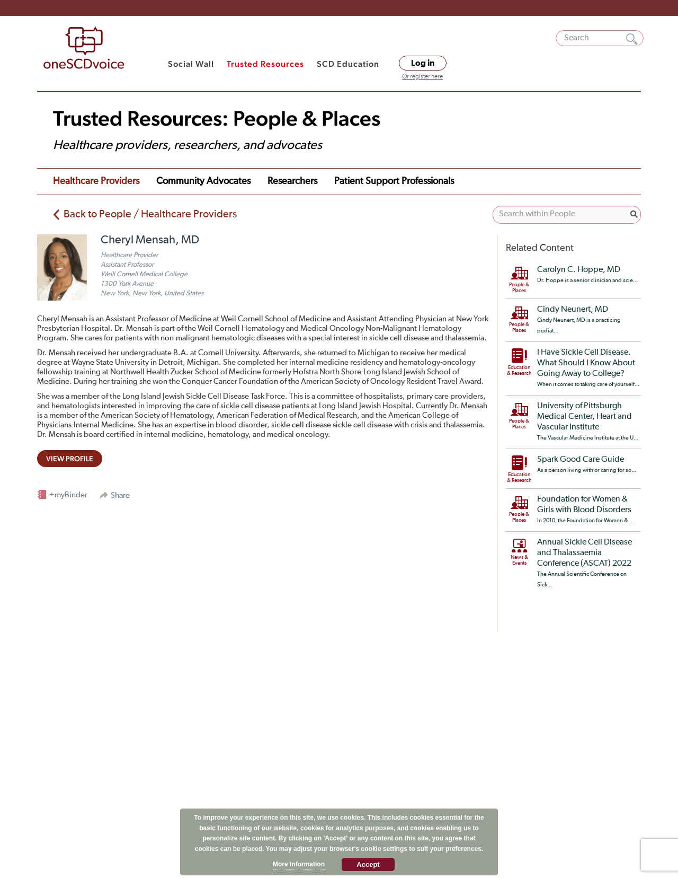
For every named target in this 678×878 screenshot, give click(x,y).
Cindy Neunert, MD (572, 309)
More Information (299, 864)
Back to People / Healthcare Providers (150, 214)
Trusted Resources (265, 64)
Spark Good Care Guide (580, 459)
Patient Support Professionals (394, 181)
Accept (367, 864)
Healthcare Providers (96, 181)
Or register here (422, 77)
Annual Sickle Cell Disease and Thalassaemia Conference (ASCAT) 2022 (584, 553)
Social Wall (191, 64)
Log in (422, 63)
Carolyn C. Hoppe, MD (578, 270)
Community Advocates (203, 181)
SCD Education (348, 64)
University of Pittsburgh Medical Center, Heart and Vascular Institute (584, 417)
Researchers (292, 181)
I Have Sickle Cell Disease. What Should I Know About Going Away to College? (586, 363)
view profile (69, 458)
